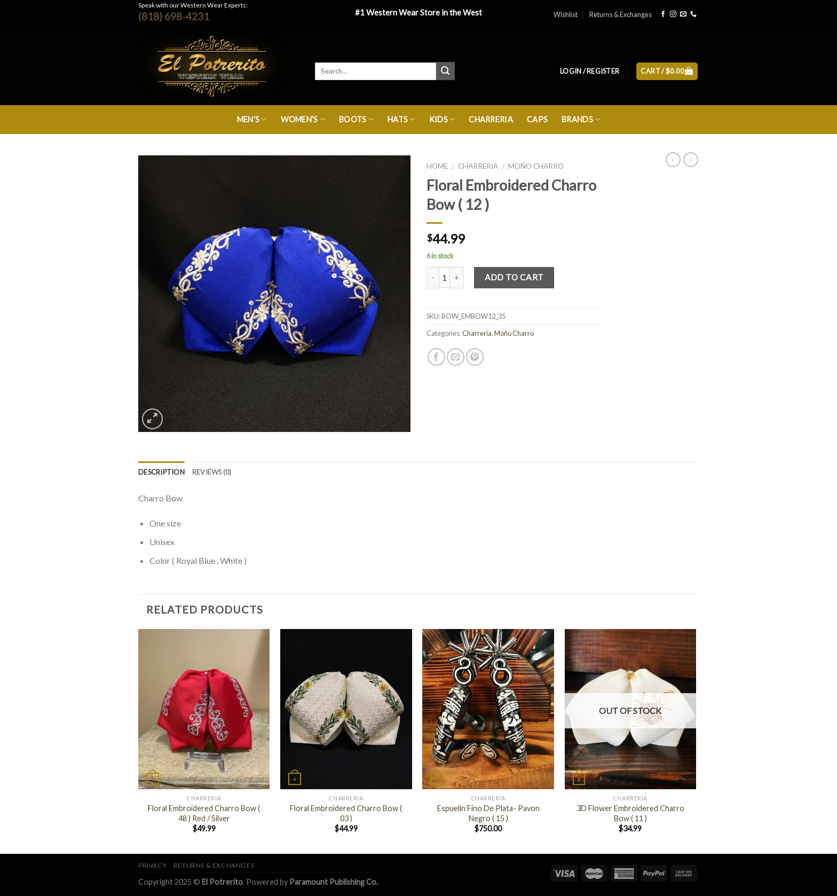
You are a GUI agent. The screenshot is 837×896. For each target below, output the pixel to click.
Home (437, 166)
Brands (581, 119)
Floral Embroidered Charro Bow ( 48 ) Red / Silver (204, 813)
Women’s (303, 119)
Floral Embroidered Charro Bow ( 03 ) (346, 813)
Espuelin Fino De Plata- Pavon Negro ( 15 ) (488, 813)
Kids (442, 119)
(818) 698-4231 (173, 16)
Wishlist (566, 14)
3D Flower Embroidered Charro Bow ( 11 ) (630, 813)
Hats (401, 119)
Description (161, 472)
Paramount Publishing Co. (333, 881)
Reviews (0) (212, 472)
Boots (356, 119)
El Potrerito (222, 881)
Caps (537, 119)
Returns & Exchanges (620, 14)
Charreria (491, 119)
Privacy (152, 865)
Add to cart (514, 277)
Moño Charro (536, 166)
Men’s (252, 119)
